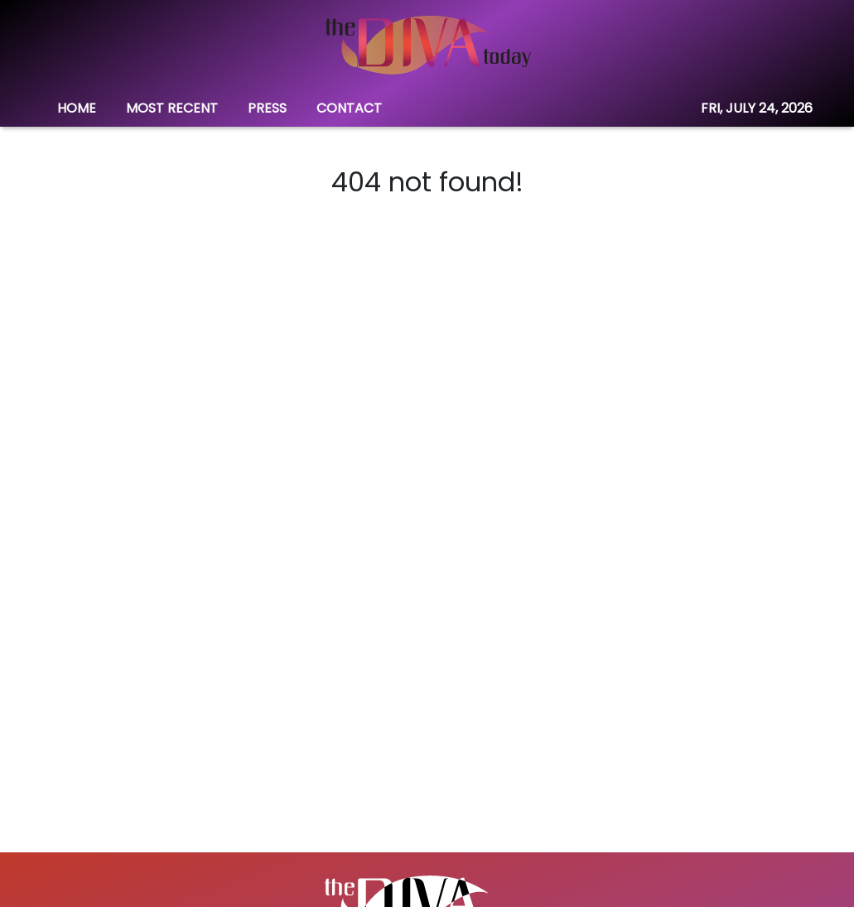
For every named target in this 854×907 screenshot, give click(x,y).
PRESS (267, 108)
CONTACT (349, 108)
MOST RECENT (172, 108)
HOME (76, 108)
